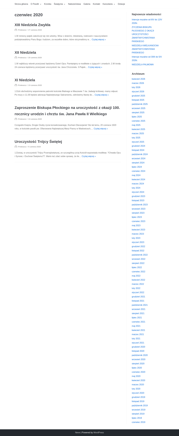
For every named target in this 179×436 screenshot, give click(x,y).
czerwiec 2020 (138, 372)
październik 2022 (140, 255)
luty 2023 (136, 238)
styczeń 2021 (138, 343)
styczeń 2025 (138, 142)
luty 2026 (136, 87)
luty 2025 (136, 138)
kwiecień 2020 (138, 380)
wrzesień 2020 (138, 359)
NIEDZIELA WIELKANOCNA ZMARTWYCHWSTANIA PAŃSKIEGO (145, 49)
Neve (77, 432)
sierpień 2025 (138, 112)
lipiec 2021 (137, 317)
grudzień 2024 (138, 146)
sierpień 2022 (138, 263)
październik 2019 (140, 405)
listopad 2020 (138, 351)
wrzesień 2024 (138, 158)
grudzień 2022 (138, 246)
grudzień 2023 (138, 196)
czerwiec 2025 (138, 121)
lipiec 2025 (137, 117)
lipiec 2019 (137, 418)
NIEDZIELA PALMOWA (143, 64)
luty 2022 (136, 288)
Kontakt (96, 4)
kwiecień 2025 (138, 129)
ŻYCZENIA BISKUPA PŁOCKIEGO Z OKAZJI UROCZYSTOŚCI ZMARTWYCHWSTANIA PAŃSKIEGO (143, 34)
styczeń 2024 (138, 192)
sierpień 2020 (138, 363)
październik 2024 (140, 154)
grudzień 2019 (138, 397)
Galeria (86, 4)
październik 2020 (140, 355)
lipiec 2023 (137, 217)
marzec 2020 (138, 384)
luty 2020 (136, 389)
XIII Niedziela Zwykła (32, 25)
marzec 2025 (138, 133)
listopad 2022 (138, 251)
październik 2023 (140, 205)
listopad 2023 (138, 200)
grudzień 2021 (138, 297)
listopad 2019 (138, 401)
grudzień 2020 (138, 347)
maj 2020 (136, 376)
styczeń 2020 (138, 393)
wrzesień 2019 (138, 410)
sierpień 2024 (138, 163)
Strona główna (21, 4)
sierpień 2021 (138, 313)
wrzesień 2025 (138, 108)
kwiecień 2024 (138, 179)
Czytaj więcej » (99, 39)
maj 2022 (136, 276)
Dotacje (121, 4)
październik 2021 (140, 305)
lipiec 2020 (137, 368)
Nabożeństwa (74, 4)
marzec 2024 (138, 184)
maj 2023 (136, 225)
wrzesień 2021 (138, 309)
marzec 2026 (138, 83)
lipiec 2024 (137, 167)
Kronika (47, 4)
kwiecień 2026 (138, 79)
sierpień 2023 (138, 213)
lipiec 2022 (137, 267)
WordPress (98, 432)
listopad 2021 (138, 301)
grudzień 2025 (138, 96)
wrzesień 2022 (138, 259)
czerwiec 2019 (138, 422)
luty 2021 (136, 338)
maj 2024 (136, 175)
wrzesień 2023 (138, 209)
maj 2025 (136, 125)
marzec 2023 (138, 234)
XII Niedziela (25, 52)
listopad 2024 (138, 150)
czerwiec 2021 (138, 322)
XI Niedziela (25, 80)
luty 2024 (136, 188)
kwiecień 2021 (138, 330)
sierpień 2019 (138, 414)
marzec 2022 (138, 284)
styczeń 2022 (138, 292)
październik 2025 (140, 104)
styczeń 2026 (138, 91)
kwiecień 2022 (138, 280)
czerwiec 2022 (138, 271)
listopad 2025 (138, 100)
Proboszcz (22, 30)
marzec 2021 (138, 334)
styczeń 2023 (138, 242)
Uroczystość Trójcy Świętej (38, 142)
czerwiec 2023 (138, 221)
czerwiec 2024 (138, 171)
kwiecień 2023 (138, 230)
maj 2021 (136, 326)
